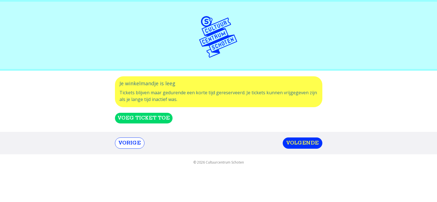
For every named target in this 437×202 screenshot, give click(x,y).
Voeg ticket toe (144, 118)
